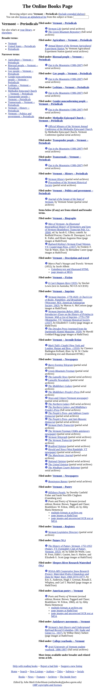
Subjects (70, 671)
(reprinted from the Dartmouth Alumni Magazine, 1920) (66, 330)
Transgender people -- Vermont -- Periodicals (19, 98)
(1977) (67, 574)
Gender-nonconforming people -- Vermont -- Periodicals (20, 79)
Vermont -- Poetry (62, 486)
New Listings (36, 671)
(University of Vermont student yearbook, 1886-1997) (65, 648)
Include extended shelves (71, 14)
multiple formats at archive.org (66, 512)
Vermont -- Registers (64, 526)
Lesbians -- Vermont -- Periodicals (71, 87)
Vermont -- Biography (64, 218)
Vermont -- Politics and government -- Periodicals (21, 115)
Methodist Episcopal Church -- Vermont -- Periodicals (22, 92)
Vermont (12, 43)
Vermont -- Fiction (63, 277)
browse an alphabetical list (33, 17)
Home (14, 671)
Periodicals (13, 49)
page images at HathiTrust (64, 515)
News (30, 676)
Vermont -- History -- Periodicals (18, 109)
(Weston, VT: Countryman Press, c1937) (68, 245)
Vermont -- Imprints (63, 291)
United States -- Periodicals (22, 46)
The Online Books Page (47, 6)
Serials (80, 671)
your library (26, 29)
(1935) (62, 283)
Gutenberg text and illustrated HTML (70, 269)
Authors (50, 671)
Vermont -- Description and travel (71, 258)
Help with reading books (25, 666)
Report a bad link (49, 666)
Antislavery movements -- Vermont (71, 621)
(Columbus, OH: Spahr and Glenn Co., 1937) (67, 630)
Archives (52, 676)
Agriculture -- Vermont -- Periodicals (72, 40)
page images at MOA (62, 272)
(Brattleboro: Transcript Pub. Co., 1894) (68, 228)
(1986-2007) (65, 65)
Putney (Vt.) (59, 540)
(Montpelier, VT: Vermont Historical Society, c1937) (69, 317)
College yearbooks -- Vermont (68, 641)
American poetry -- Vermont (67, 590)
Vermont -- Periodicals (65, 23)
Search (23, 671)
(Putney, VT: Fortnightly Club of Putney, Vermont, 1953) (68, 549)
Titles (60, 671)
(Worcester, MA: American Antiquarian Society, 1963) (68, 301)
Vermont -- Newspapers (65, 359)
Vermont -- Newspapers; (66, 475)
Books (22, 676)
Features (40, 676)
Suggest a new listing (71, 666)
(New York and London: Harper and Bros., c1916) (64, 347)
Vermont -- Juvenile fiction (67, 339)
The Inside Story (68, 676)
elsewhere (7, 32)
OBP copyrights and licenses (47, 685)
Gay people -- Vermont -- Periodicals (72, 73)
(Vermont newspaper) (68, 398)
